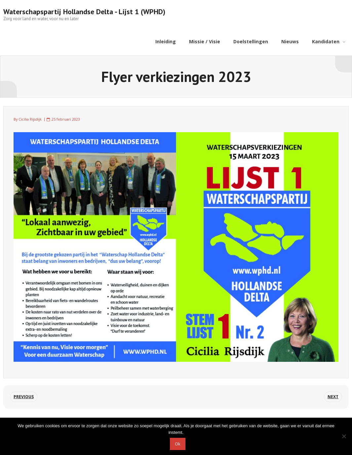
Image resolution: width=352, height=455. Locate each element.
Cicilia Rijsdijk (30, 119)
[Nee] (343, 436)
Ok (177, 444)
